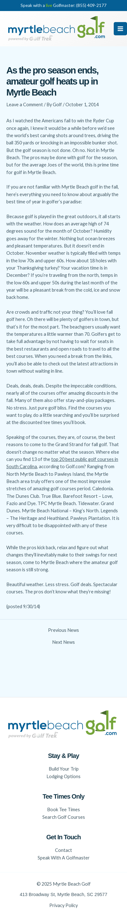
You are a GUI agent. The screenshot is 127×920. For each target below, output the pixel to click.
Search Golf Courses (63, 817)
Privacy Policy (63, 905)
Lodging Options (63, 776)
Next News (63, 642)
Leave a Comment (24, 104)
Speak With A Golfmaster (64, 857)
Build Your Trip (64, 769)
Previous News (63, 630)
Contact (63, 850)
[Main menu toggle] (120, 28)
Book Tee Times (63, 809)
